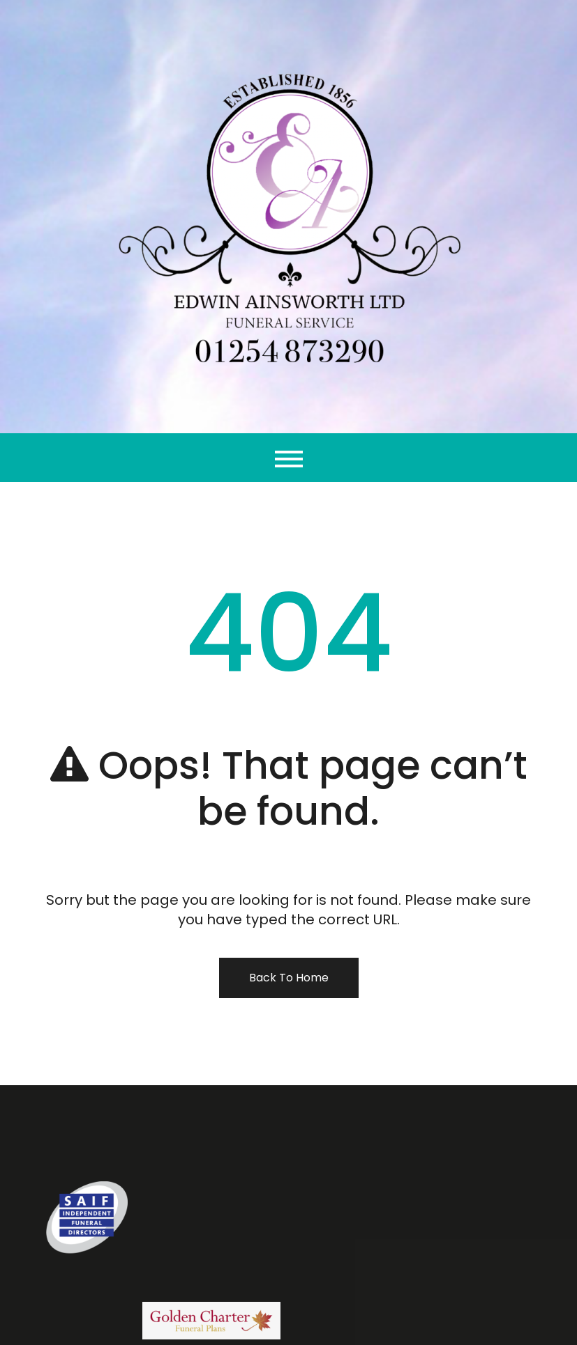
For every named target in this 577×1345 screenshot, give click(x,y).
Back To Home (289, 978)
